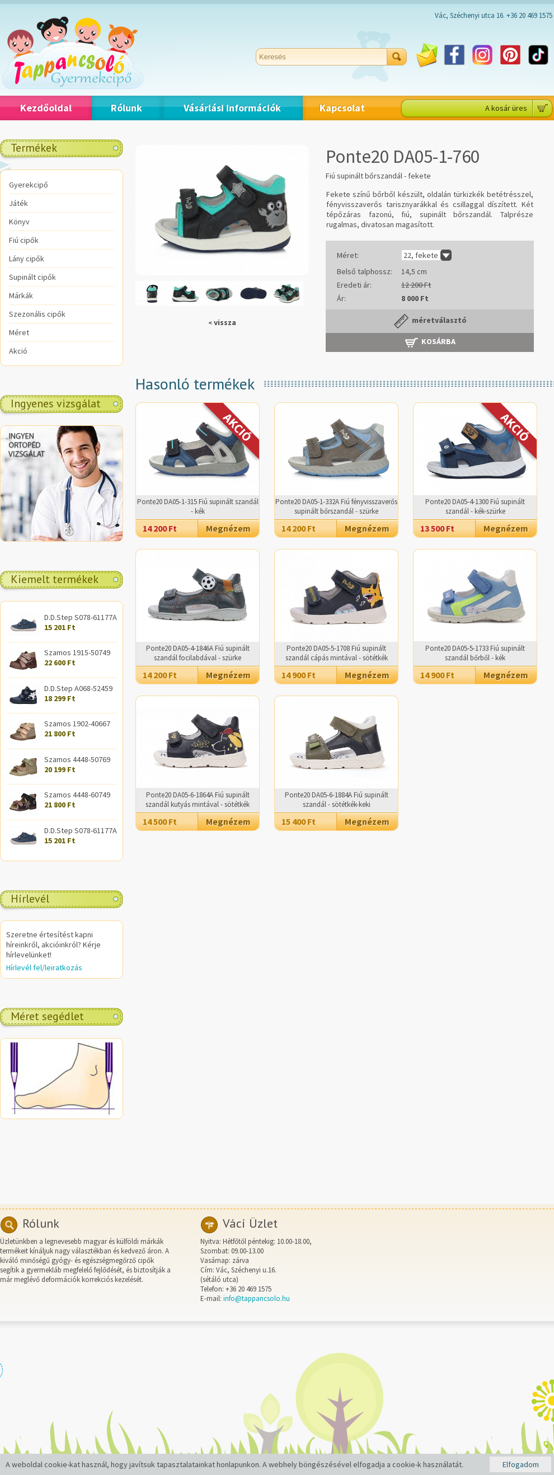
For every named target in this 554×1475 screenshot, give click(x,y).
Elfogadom (521, 1464)
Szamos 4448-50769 (77, 759)
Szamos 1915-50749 (77, 652)
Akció (18, 351)
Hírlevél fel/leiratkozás (44, 967)
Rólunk (126, 107)
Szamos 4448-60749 (77, 795)
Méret (19, 332)
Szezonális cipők (37, 314)
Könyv (19, 222)
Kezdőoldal (46, 107)
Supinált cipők (32, 277)
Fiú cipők (24, 240)
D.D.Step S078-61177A (80, 617)
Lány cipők (26, 258)
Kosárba (430, 342)
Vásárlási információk (232, 107)
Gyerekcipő (28, 185)
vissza (222, 322)
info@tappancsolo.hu (256, 1298)
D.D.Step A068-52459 (78, 688)
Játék (18, 203)
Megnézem (228, 528)
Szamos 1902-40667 (77, 723)
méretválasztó (430, 321)
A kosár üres (506, 108)
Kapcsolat (342, 107)
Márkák (21, 295)
